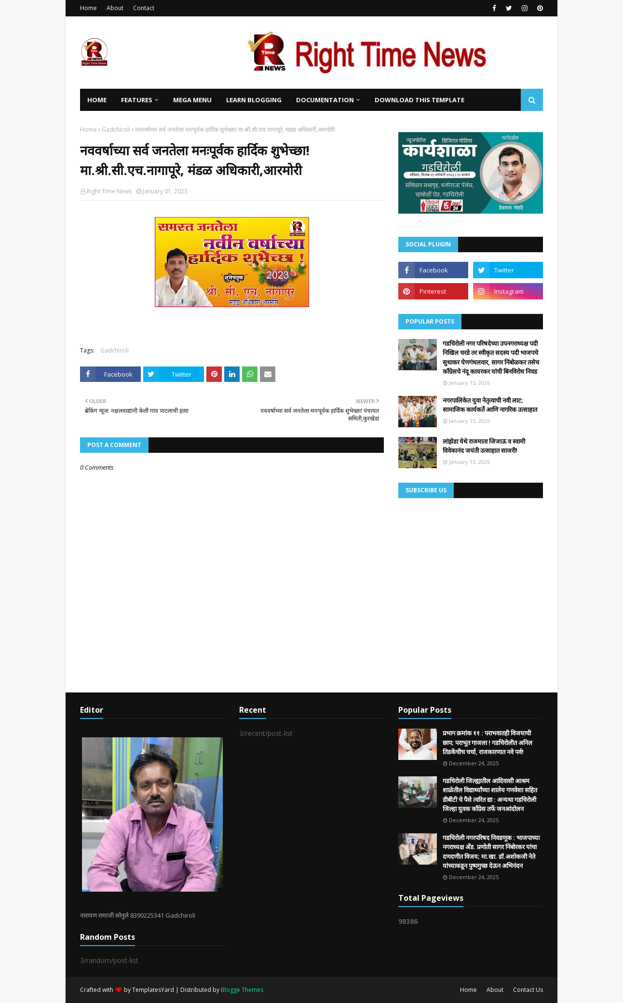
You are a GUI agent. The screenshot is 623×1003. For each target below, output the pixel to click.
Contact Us (528, 990)
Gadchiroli (116, 129)
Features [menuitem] (136, 99)
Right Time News (109, 191)
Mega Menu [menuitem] (192, 99)
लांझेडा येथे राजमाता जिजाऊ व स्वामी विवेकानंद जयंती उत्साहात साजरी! (484, 446)
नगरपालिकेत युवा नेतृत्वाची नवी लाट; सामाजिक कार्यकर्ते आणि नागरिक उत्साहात (490, 405)
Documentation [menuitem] (325, 99)
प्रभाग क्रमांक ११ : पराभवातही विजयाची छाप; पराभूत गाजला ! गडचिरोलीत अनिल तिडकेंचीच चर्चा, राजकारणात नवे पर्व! (487, 742)
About (115, 8)
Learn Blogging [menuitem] (254, 99)
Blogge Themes (242, 990)
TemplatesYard (153, 990)
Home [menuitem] (97, 99)
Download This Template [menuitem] (419, 99)
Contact (143, 8)
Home (88, 8)
